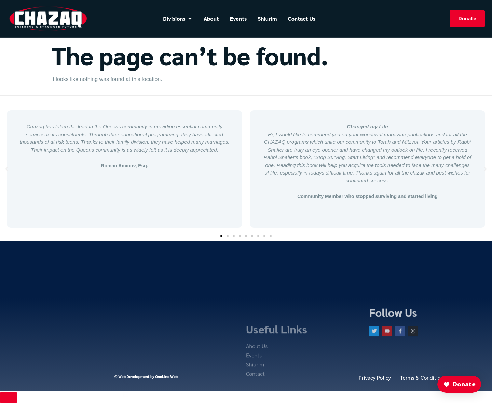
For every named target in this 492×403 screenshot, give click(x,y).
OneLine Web (166, 376)
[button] (6, 169)
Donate (467, 18)
